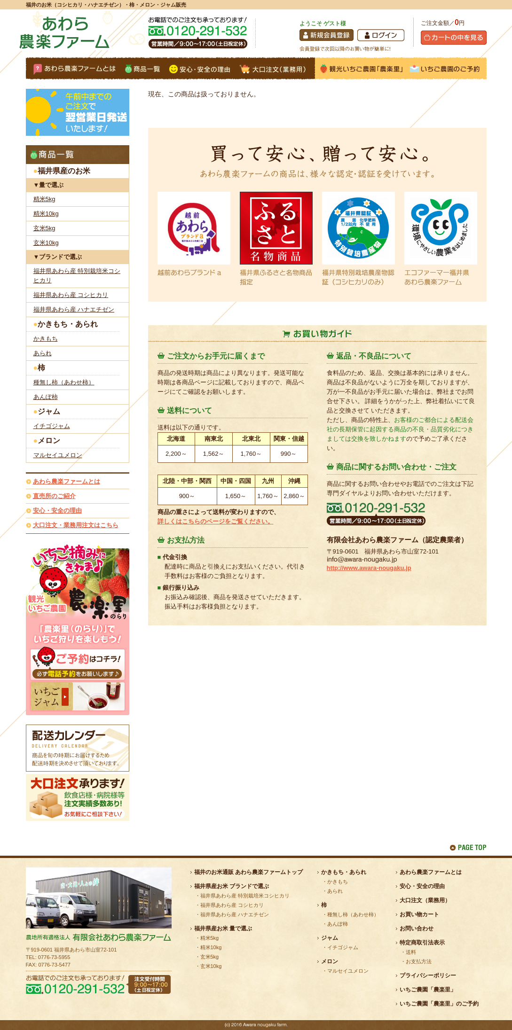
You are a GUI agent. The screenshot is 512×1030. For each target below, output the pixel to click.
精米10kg (46, 213)
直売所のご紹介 (54, 495)
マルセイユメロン (57, 455)
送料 (411, 952)
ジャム (49, 411)
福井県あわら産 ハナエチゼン (74, 309)
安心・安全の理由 (57, 510)
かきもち (45, 338)
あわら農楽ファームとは (66, 481)
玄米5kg (44, 228)
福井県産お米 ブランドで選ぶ (231, 886)
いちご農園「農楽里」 (428, 989)
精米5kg (44, 199)
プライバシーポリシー (428, 975)
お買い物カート (419, 914)
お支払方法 (419, 961)
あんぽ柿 (45, 396)
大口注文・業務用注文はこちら (75, 525)
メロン (49, 441)
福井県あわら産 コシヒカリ (71, 294)
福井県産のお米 (64, 171)
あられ (42, 353)
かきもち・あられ (68, 324)
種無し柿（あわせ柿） (64, 382)
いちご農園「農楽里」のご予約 (439, 1003)
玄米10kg (46, 242)
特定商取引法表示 (422, 942)
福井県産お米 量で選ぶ (223, 928)
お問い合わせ (416, 928)
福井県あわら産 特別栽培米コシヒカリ (77, 275)
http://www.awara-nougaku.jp (369, 567)
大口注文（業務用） (425, 900)
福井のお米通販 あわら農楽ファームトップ (248, 872)
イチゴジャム (51, 425)
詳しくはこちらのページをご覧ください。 (216, 521)
